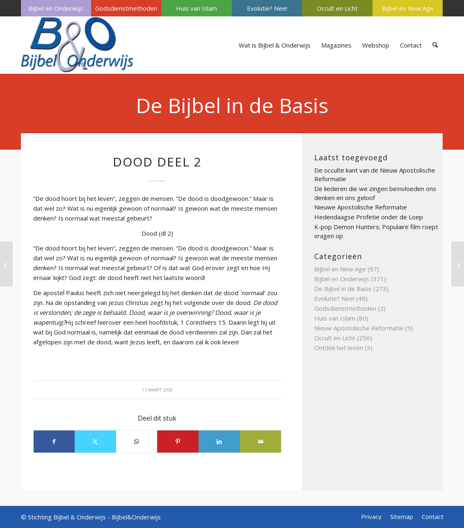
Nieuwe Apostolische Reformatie (360, 207)
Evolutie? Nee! (267, 8)
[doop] (6, 264)
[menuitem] (56, 8)
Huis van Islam (196, 8)
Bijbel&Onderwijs (136, 517)
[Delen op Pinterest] (178, 441)
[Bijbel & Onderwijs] (77, 45)
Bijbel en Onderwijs (55, 8)
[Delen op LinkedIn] (219, 441)
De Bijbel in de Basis (232, 105)
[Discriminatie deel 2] (457, 264)
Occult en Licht (337, 8)
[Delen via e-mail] (260, 441)
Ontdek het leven (338, 348)
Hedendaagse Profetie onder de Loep (368, 217)
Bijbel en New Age (408, 8)
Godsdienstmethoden (126, 8)
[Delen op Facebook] (54, 441)
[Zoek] (435, 45)
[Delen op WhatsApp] (137, 441)
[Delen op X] (95, 441)
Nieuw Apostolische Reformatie (358, 328)
